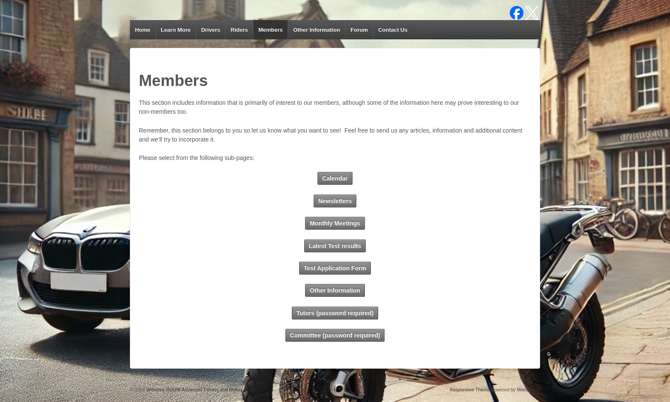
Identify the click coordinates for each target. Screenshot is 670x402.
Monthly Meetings (335, 223)
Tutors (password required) (335, 313)
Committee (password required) (335, 335)
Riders (239, 30)
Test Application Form (335, 268)
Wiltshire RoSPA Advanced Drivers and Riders (194, 389)
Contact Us (393, 30)
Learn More (176, 30)
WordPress (528, 389)
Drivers (210, 30)
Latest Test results (335, 245)
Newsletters (335, 201)
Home (142, 30)
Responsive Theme (470, 389)
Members (271, 30)
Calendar (335, 178)
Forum (358, 30)
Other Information (316, 30)
